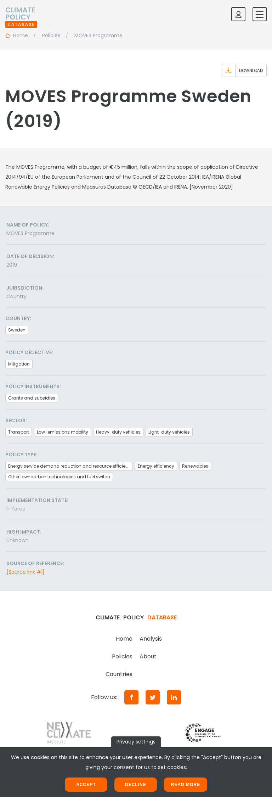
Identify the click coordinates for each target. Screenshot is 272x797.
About (148, 656)
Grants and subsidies (31, 398)
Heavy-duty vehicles (118, 432)
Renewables (195, 466)
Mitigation (19, 364)
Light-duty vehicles (169, 432)
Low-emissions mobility (62, 432)
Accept (86, 784)
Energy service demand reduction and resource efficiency (70, 466)
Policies (122, 656)
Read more (185, 784)
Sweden (17, 330)
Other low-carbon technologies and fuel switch (59, 477)
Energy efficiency (156, 466)
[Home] (21, 14)
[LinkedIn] (174, 697)
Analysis (151, 639)
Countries (119, 674)
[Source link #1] (25, 571)
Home (124, 639)
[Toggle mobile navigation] (260, 14)
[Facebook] (131, 697)
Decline (135, 784)
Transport (18, 432)
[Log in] (238, 14)
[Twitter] (153, 697)
